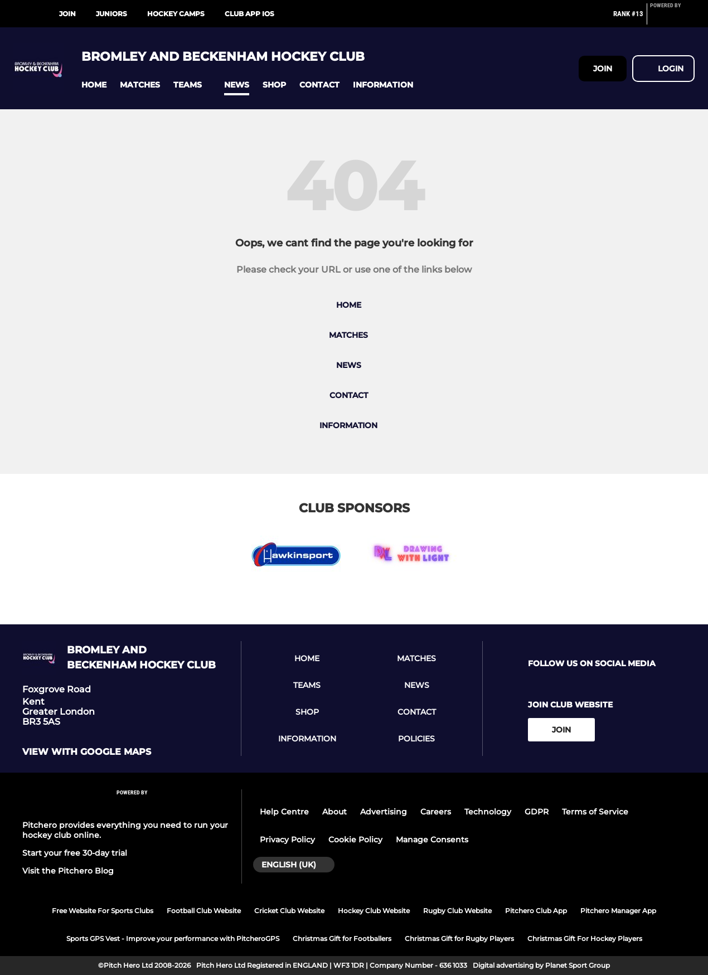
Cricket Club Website (289, 910)
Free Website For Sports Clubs (102, 910)
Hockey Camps (176, 13)
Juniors (111, 13)
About (334, 812)
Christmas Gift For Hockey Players (584, 938)
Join (67, 13)
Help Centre (284, 812)
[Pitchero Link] (672, 18)
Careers (435, 812)
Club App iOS (249, 13)
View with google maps (86, 752)
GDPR (537, 812)
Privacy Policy (287, 840)
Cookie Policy (355, 840)
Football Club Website (204, 910)
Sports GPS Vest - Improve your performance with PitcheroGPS (172, 938)
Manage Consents (432, 840)
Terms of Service (595, 812)
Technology (487, 812)
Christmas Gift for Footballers (342, 938)
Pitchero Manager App (618, 910)
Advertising (383, 812)
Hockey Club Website (374, 910)
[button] (94, 85)
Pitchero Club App (536, 910)
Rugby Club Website (457, 910)
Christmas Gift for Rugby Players (459, 938)
